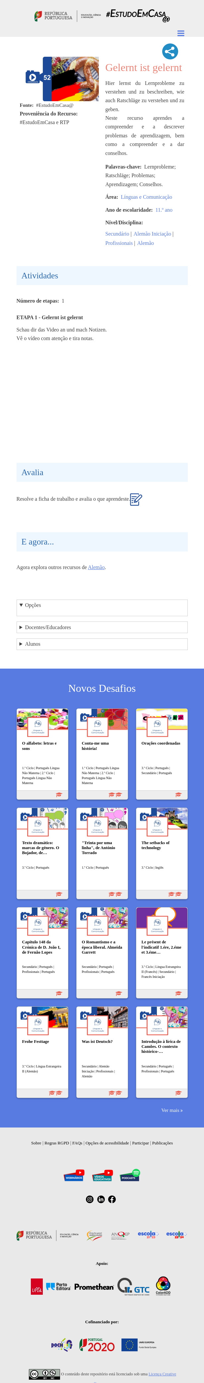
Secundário (117, 234)
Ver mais (170, 1110)
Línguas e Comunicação (146, 197)
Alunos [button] (32, 644)
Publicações (162, 1142)
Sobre (36, 1142)
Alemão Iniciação (152, 234)
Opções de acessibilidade (107, 1142)
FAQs (77, 1142)
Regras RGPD (56, 1142)
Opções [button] (33, 605)
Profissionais (119, 243)
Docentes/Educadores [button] (48, 627)
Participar (140, 1142)
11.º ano (164, 210)
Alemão (145, 243)
